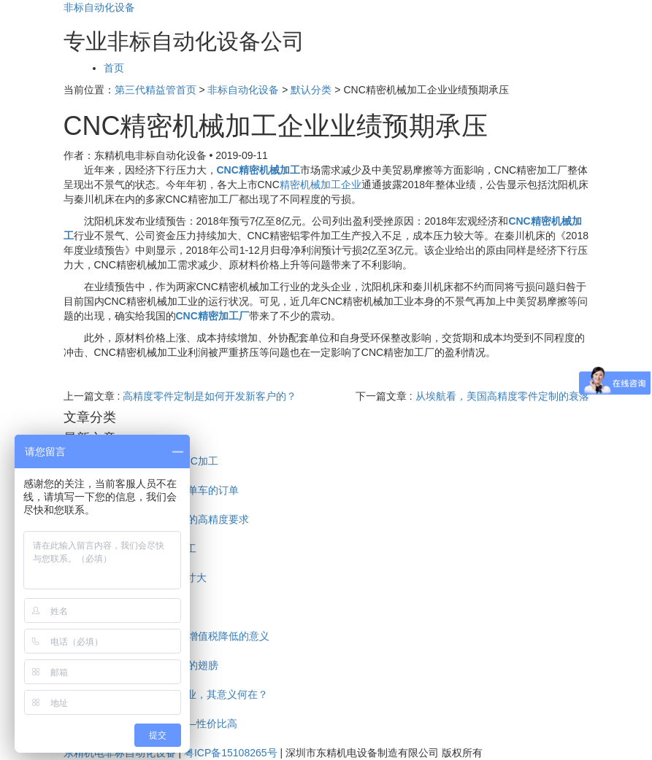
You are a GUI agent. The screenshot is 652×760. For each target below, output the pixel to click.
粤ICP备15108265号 (230, 753)
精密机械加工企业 (320, 184)
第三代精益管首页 (155, 90)
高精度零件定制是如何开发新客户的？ (209, 396)
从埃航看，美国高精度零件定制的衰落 (502, 396)
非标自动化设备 (99, 7)
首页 (114, 68)
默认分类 (311, 90)
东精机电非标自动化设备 (120, 753)
